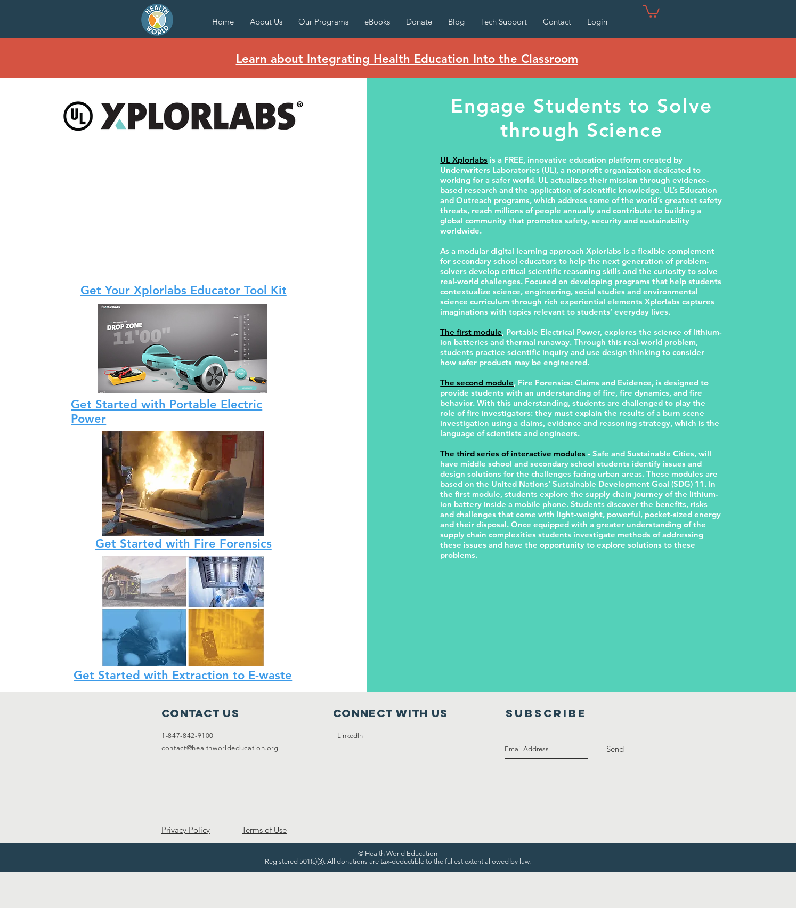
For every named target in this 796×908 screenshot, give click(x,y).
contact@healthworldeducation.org (220, 748)
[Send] (615, 749)
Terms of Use (264, 830)
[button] (323, 21)
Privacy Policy (185, 830)
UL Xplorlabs (464, 160)
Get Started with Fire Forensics (183, 543)
